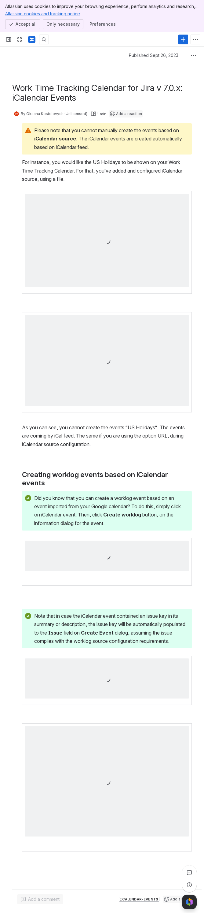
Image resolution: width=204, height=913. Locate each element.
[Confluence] (32, 39)
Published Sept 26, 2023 (153, 55)
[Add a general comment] (40, 899)
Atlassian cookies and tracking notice (42, 13)
